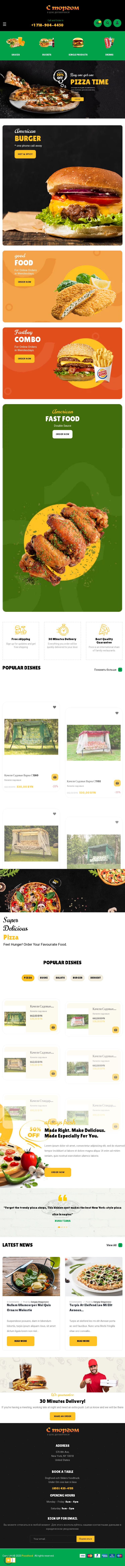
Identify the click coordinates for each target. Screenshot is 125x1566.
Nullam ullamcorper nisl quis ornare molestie (29, 1307)
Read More (20, 1341)
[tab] (28, 978)
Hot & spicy (25, 154)
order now (24, 282)
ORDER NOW (77, 99)
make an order (62, 1416)
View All (111, 1245)
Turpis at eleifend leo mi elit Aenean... (90, 1307)
